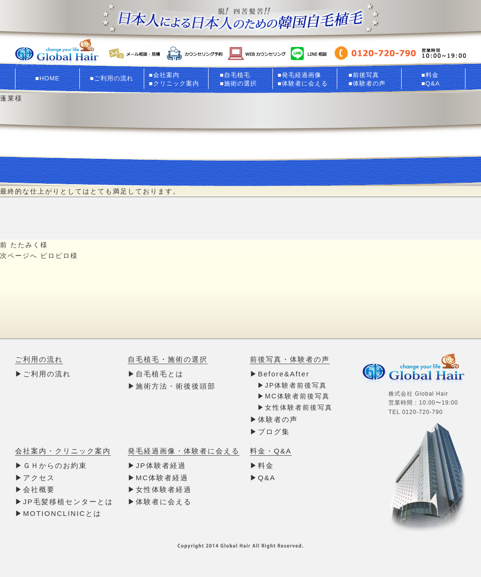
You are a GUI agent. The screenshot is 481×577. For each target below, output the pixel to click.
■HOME (47, 78)
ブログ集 (274, 432)
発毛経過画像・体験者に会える (184, 451)
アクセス (39, 478)
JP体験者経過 (161, 465)
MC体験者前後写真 (297, 396)
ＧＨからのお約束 (55, 465)
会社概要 (39, 489)
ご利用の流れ (39, 359)
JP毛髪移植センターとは (68, 502)
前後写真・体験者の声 (290, 359)
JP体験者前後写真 (296, 385)
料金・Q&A (271, 451)
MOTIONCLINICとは (62, 513)
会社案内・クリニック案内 (63, 451)
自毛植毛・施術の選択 (168, 359)
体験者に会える (164, 502)
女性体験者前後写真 (299, 407)
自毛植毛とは (160, 374)
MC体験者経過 (162, 478)
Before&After (284, 374)
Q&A (267, 478)
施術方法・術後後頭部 (176, 386)
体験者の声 (278, 419)
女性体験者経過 (164, 489)
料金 (266, 465)
